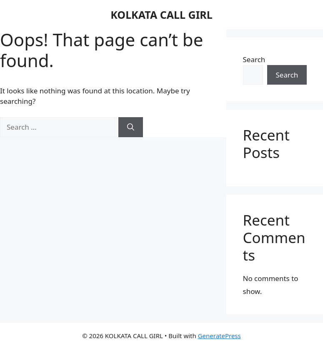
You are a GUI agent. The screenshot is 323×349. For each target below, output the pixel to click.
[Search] (130, 127)
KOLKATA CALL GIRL (161, 15)
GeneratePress (219, 335)
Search (254, 59)
